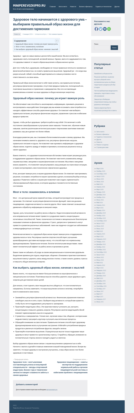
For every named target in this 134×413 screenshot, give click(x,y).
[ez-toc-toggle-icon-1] (56, 40)
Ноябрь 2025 (100, 171)
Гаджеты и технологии (103, 6)
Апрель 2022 (100, 265)
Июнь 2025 (100, 181)
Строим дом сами (102, 147)
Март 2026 (99, 168)
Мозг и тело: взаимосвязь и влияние (30, 47)
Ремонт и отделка (102, 145)
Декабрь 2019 (100, 281)
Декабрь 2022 (101, 244)
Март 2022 (100, 268)
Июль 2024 (100, 200)
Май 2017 (99, 294)
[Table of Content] (56, 40)
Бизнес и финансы (85, 6)
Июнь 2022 (100, 260)
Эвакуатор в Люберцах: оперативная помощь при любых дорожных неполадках (105, 101)
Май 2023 (99, 231)
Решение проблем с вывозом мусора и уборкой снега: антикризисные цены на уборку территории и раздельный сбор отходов (104, 82)
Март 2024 (100, 208)
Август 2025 (100, 176)
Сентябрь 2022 (101, 252)
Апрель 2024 (100, 205)
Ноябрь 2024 (100, 197)
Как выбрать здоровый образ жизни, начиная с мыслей (37, 49)
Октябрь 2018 (100, 283)
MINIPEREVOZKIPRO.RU (30, 5)
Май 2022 (99, 262)
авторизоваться (51, 389)
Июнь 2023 (100, 228)
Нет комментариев (55, 34)
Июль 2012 (100, 302)
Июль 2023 (100, 226)
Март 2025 (99, 189)
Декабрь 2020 (101, 275)
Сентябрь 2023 (101, 221)
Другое (116, 6)
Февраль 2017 (101, 299)
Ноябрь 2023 (100, 215)
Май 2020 (99, 278)
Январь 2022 (100, 273)
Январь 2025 (100, 192)
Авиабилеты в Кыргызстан (103, 73)
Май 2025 (99, 184)
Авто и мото (63, 6)
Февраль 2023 (101, 239)
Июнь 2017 (99, 291)
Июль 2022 (100, 257)
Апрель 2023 (100, 234)
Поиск (96, 44)
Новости (73, 6)
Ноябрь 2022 (100, 247)
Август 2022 (100, 255)
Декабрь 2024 (101, 194)
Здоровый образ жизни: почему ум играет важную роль (36, 44)
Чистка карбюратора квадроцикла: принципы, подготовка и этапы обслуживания (106, 93)
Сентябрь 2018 (101, 286)
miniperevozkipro (41, 34)
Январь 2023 (100, 242)
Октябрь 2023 (101, 218)
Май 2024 (99, 202)
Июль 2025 (100, 179)
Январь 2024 (100, 210)
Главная (53, 6)
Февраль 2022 (101, 270)
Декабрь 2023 (101, 213)
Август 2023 (100, 223)
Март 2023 (99, 236)
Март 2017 (99, 296)
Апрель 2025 (100, 187)
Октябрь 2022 (101, 249)
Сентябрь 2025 (101, 174)
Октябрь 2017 (100, 289)
